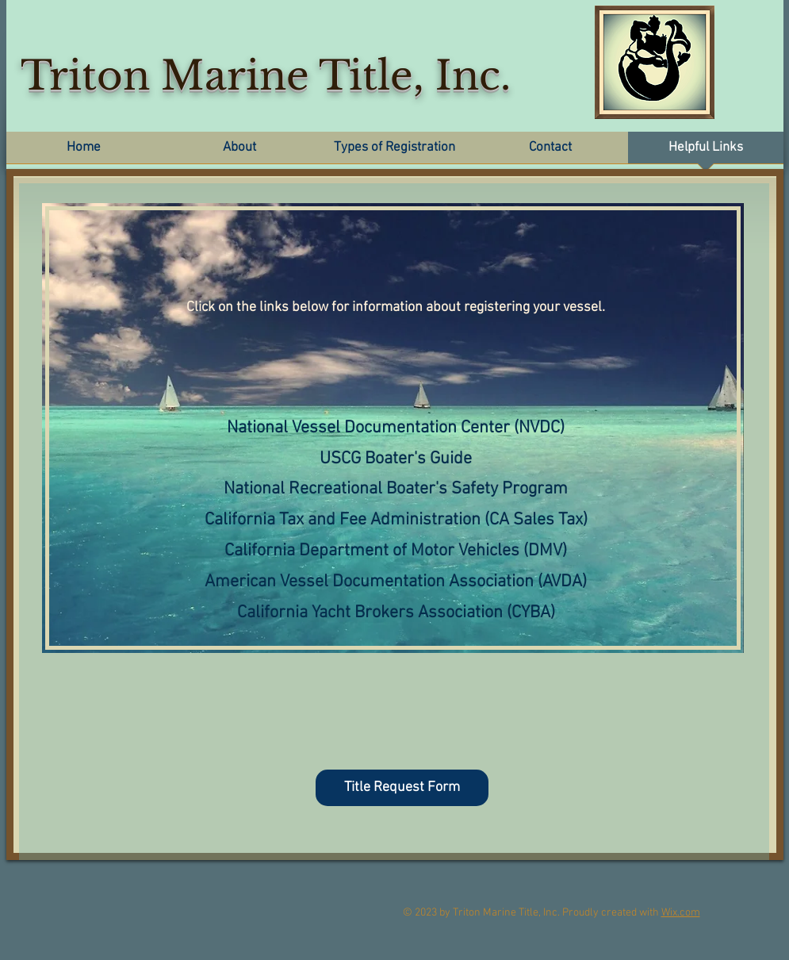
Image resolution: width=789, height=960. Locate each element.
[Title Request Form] (402, 788)
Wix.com (680, 913)
